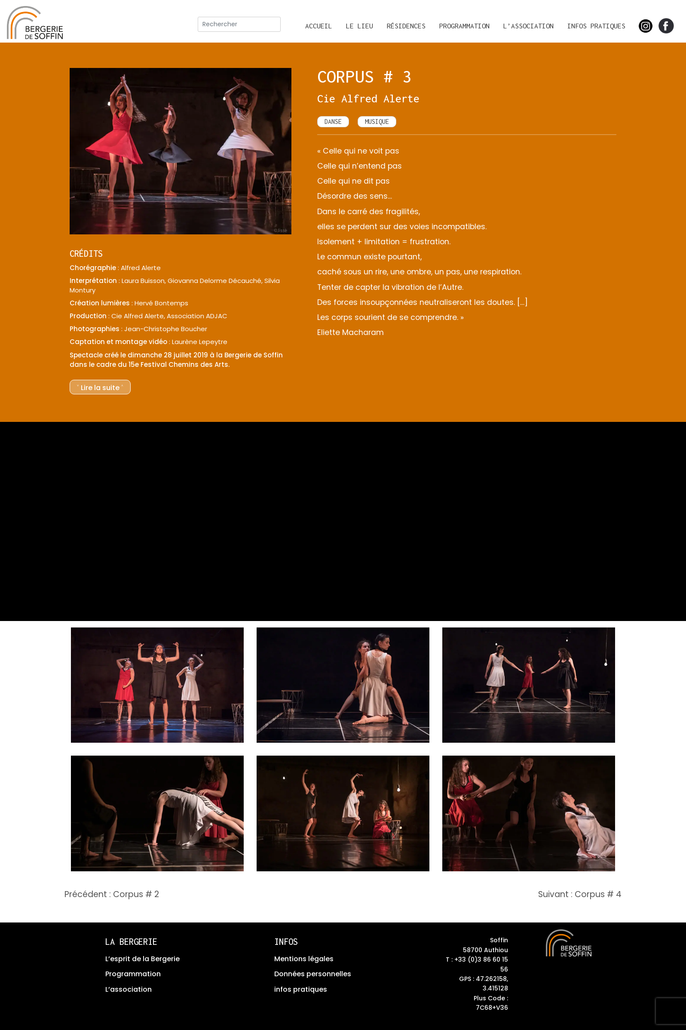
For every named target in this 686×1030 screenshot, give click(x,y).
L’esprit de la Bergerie (142, 959)
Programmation (464, 26)
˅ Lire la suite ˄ (100, 388)
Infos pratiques (596, 26)
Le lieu (359, 26)
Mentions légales (304, 959)
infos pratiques (300, 989)
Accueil (318, 26)
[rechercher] (239, 24)
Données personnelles (312, 974)
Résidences (406, 26)
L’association (528, 26)
